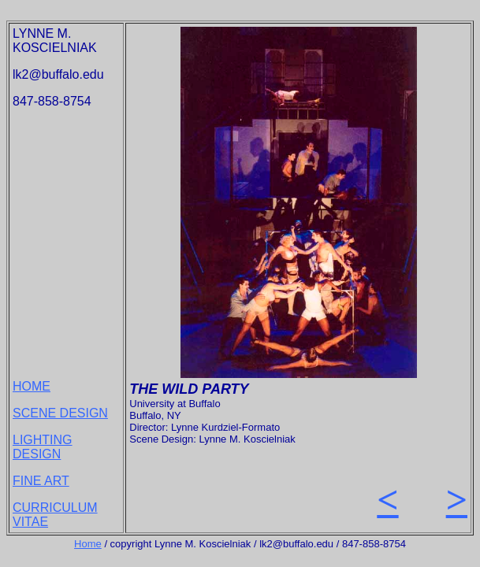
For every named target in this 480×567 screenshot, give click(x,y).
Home (88, 544)
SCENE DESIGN (60, 413)
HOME (31, 386)
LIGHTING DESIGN (43, 447)
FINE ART (41, 480)
